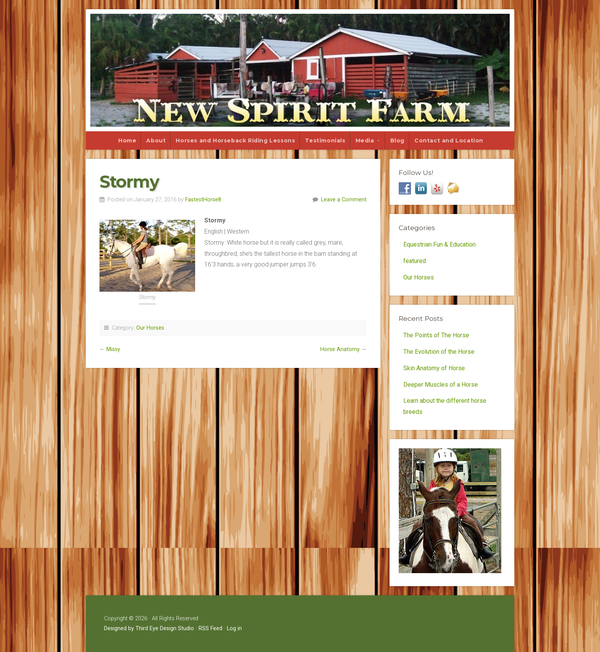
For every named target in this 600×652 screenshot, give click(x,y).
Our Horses (150, 328)
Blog (397, 140)
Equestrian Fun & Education (439, 244)
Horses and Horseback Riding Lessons (235, 140)
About (156, 140)
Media (364, 140)
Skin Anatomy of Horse (434, 368)
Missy (113, 349)
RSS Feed (210, 628)
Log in (234, 628)
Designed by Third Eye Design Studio (149, 628)
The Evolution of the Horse (438, 351)
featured (414, 261)
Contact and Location (448, 140)
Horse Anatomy (340, 349)
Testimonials (325, 140)
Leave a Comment (344, 199)
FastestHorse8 (203, 199)
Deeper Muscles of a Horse (440, 384)
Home (127, 140)
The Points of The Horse (436, 335)
